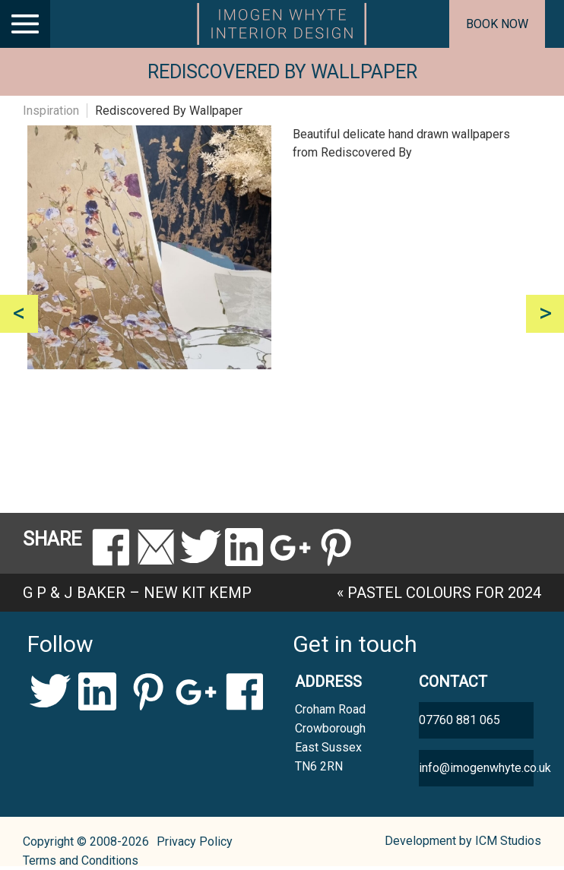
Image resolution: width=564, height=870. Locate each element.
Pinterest (147, 691)
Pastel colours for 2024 (444, 593)
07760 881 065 (459, 720)
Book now (497, 24)
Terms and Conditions (80, 860)
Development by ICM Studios (463, 841)
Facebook (244, 691)
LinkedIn (98, 691)
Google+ (195, 691)
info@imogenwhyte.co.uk (476, 768)
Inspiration (51, 110)
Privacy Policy (195, 841)
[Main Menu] (25, 24)
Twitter (49, 691)
